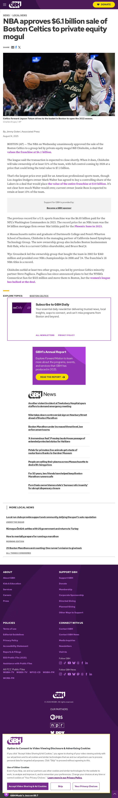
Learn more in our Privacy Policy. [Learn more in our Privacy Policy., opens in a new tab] (65, 777)
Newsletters (65, 646)
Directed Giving (67, 601)
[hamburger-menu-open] (6, 5)
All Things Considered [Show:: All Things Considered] (18, 553)
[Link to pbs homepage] (56, 717)
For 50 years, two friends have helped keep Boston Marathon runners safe (55, 475)
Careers (7, 595)
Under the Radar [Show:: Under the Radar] (15, 522)
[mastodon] (78, 673)
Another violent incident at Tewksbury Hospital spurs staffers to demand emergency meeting (57, 404)
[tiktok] (65, 662)
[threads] (78, 662)
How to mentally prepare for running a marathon (32, 536)
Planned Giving (67, 606)
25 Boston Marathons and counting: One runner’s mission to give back (44, 548)
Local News (19, 15)
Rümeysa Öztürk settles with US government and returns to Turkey (42, 528)
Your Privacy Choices (86, 786)
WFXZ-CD (35, 672)
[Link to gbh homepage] (15, 4)
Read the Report (50, 377)
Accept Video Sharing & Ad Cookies (28, 786)
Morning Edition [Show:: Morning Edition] (15, 541)
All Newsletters (45, 335)
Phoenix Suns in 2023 (88, 226)
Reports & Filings (12, 652)
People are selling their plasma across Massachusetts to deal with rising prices (58, 463)
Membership (65, 589)
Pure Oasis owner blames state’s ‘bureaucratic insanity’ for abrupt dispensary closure (58, 486)
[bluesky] (73, 662)
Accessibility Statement (15, 646)
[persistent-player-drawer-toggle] (115, 794)
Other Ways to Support (71, 612)
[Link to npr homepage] (57, 725)
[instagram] (60, 662)
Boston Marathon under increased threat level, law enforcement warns (55, 428)
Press (6, 601)
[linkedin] (86, 662)
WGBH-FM (48, 672)
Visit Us (63, 652)
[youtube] (69, 662)
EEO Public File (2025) (15, 657)
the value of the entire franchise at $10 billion (77, 184)
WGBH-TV (8, 672)
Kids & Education (12, 583)
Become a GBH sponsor (59, 208)
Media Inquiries (67, 640)
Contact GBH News (69, 634)
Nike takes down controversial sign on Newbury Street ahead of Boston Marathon (57, 416)
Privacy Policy (66, 335)
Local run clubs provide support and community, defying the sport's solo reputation (51, 517)
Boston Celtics (39, 295)
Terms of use (9, 629)
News (6, 15)
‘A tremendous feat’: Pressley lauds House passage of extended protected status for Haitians (56, 440)
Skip (60, 786)
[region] (56, 763)
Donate (104, 4)
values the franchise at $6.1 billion (29, 152)
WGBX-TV (21, 672)
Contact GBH (66, 629)
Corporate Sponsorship (71, 595)
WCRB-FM (8, 678)
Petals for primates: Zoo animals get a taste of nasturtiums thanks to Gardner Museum (52, 451)
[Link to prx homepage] (57, 732)
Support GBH (66, 578)
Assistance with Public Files (17, 663)
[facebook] (82, 662)
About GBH (9, 578)
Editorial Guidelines (13, 634)
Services (7, 589)
